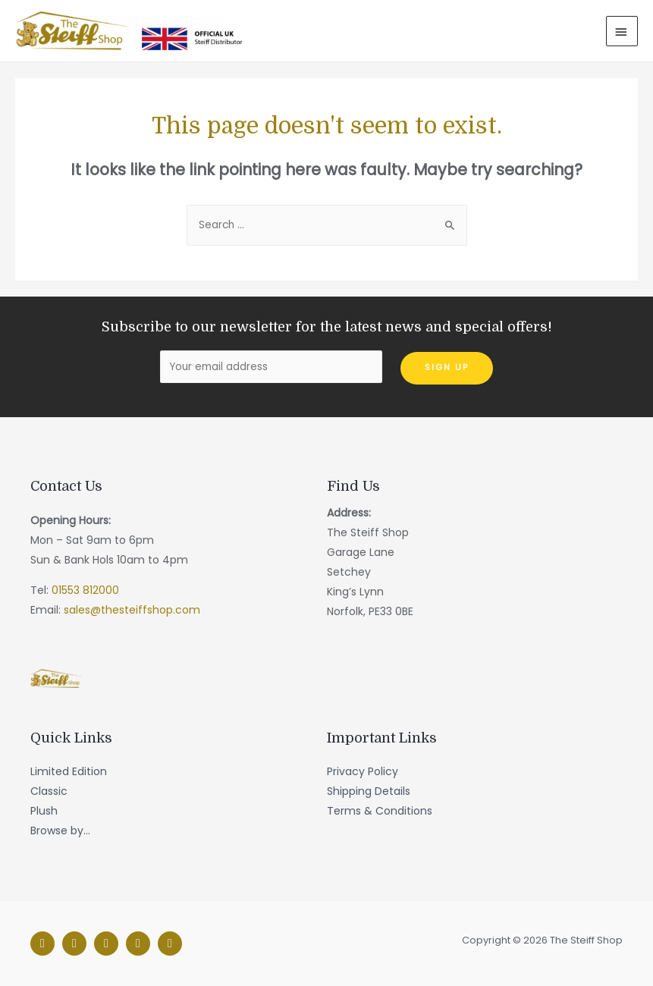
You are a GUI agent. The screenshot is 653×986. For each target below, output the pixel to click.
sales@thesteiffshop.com (132, 609)
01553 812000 (85, 590)
